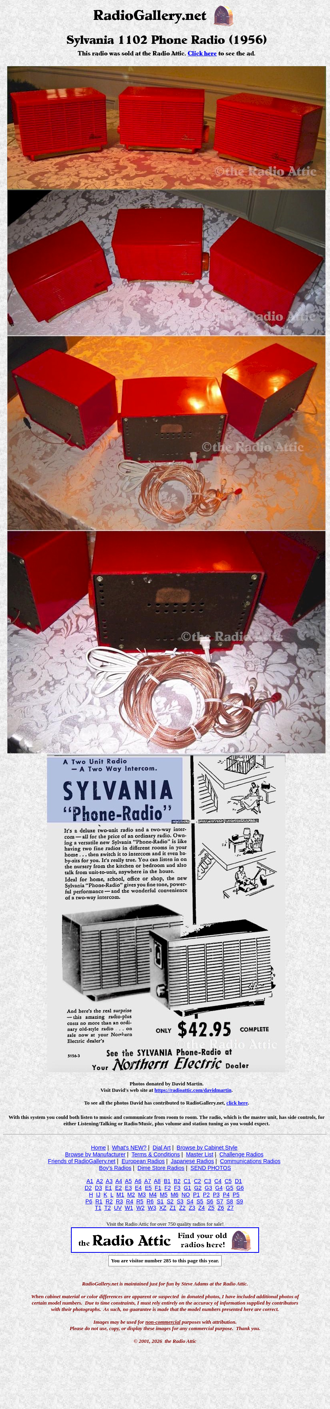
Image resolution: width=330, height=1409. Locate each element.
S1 (160, 1201)
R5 (139, 1201)
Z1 (172, 1208)
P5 (236, 1194)
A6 (138, 1181)
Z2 (182, 1208)
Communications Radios (250, 1161)
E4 (138, 1188)
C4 (218, 1181)
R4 (129, 1201)
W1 (129, 1208)
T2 (107, 1208)
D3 (98, 1188)
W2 (140, 1208)
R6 (150, 1201)
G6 (240, 1188)
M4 (153, 1194)
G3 (208, 1188)
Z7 (230, 1208)
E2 (118, 1188)
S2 (170, 1201)
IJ (98, 1194)
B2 (177, 1181)
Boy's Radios (115, 1168)
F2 (167, 1188)
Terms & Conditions (156, 1154)
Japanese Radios (192, 1161)
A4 (118, 1181)
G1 (187, 1188)
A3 (109, 1181)
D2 (88, 1188)
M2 (131, 1194)
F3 (177, 1188)
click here (237, 1103)
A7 (147, 1181)
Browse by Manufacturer (95, 1154)
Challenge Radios (241, 1154)
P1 (196, 1194)
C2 (197, 1181)
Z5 (211, 1208)
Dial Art (162, 1147)
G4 (219, 1188)
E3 (128, 1188)
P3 (216, 1194)
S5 (199, 1201)
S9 (239, 1201)
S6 (209, 1201)
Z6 (221, 1208)
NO (185, 1194)
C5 (228, 1181)
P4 (226, 1194)
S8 (229, 1201)
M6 (174, 1194)
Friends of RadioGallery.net (81, 1161)
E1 (108, 1188)
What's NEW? (129, 1147)
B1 (167, 1181)
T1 (98, 1208)
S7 (219, 1201)
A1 (89, 1181)
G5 (230, 1188)
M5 (163, 1194)
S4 (190, 1201)
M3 (141, 1194)
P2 (206, 1194)
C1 (187, 1181)
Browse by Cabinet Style (207, 1147)
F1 (158, 1188)
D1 (238, 1181)
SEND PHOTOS (211, 1168)
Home (98, 1147)
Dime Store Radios (161, 1168)
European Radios (143, 1161)
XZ (162, 1208)
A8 (157, 1181)
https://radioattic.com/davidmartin (193, 1090)
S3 (180, 1201)
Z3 (192, 1208)
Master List (199, 1154)
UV (118, 1208)
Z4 (201, 1208)
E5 (148, 1188)
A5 (128, 1181)
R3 (119, 1201)
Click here (202, 53)
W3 (152, 1208)
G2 (198, 1188)
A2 (99, 1181)
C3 (207, 1181)
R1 (98, 1201)
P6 (88, 1201)
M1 (120, 1194)
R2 (109, 1201)
